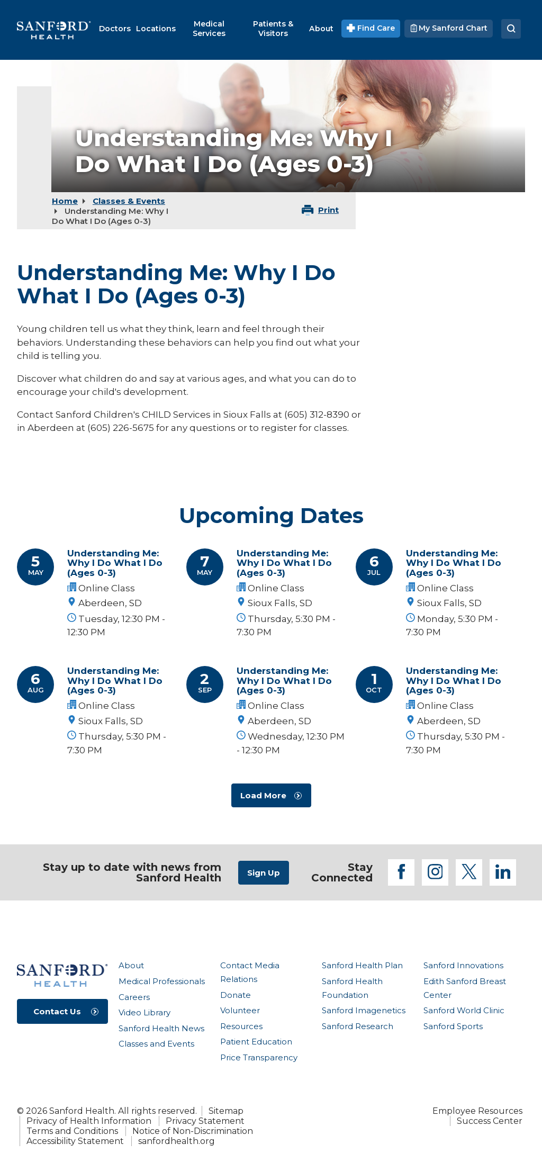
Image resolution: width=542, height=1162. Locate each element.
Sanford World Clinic (463, 1010)
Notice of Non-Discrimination (192, 1131)
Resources (241, 1026)
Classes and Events (156, 1044)
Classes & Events (129, 201)
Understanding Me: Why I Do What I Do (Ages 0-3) (114, 563)
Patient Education (256, 1042)
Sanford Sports (453, 1026)
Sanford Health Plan (362, 965)
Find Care (370, 28)
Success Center (489, 1121)
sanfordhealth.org (176, 1141)
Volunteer (240, 1010)
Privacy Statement (205, 1121)
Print (328, 210)
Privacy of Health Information (88, 1121)
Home (65, 201)
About (131, 965)
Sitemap (226, 1111)
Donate (235, 995)
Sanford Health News (161, 1028)
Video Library (144, 1012)
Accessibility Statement (75, 1141)
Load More (263, 795)
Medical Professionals (162, 981)
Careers (134, 997)
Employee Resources (477, 1111)
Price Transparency (258, 1057)
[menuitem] (114, 29)
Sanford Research (357, 1026)
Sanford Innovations (463, 965)
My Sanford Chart (448, 28)
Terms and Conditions (72, 1131)
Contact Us (57, 1011)
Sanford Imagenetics (363, 1010)
